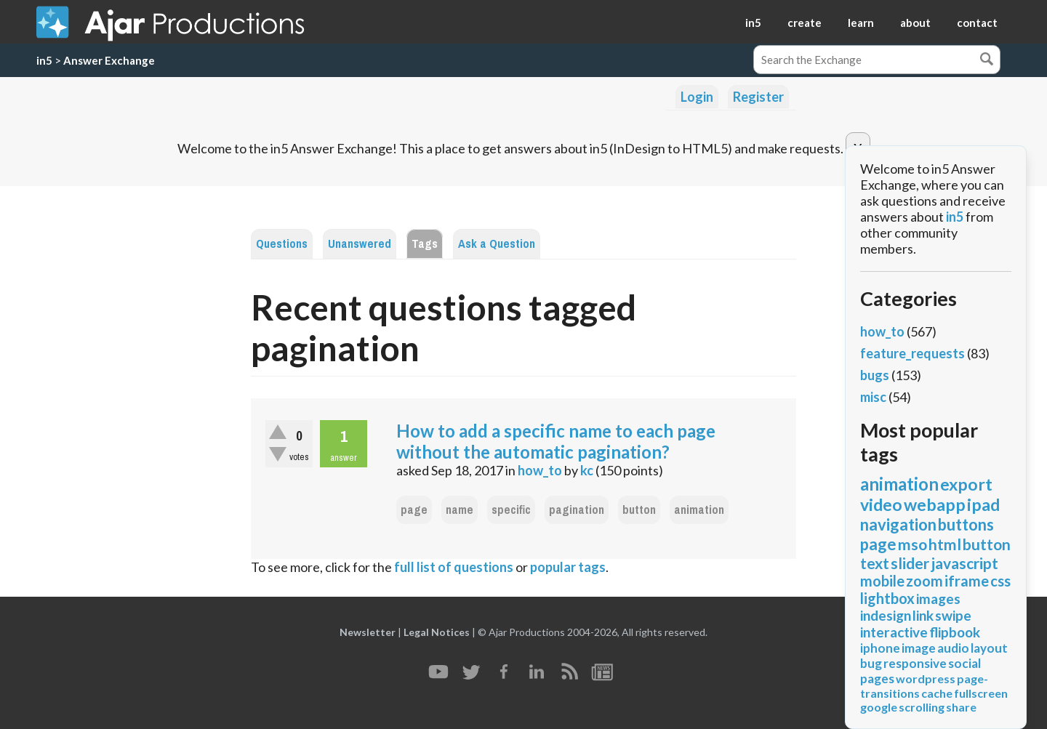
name (459, 510)
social (964, 663)
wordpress (925, 678)
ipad (983, 504)
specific (511, 510)
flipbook (954, 632)
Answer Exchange (109, 60)
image (919, 648)
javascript (964, 563)
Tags (425, 244)
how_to (540, 470)
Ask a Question (496, 244)
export (966, 484)
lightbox (887, 598)
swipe (953, 615)
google (878, 707)
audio (953, 648)
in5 (753, 22)
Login (697, 97)
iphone (880, 648)
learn (861, 22)
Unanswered (359, 244)
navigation (898, 524)
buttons (966, 524)
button (639, 510)
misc (873, 397)
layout (989, 648)
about (915, 22)
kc (586, 470)
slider (910, 563)
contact (977, 22)
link (923, 615)
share (961, 707)
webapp (935, 504)
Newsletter (368, 632)
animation (699, 510)
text (874, 563)
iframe (966, 580)
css (1000, 580)
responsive (915, 663)
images (938, 598)
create (804, 22)
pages (877, 678)
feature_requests (912, 353)
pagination (576, 510)
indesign (885, 615)
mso (912, 544)
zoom (924, 580)
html (944, 544)
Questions (282, 244)
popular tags (568, 567)
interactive (894, 632)
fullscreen (981, 693)
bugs (874, 375)
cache (936, 693)
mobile (882, 580)
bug (871, 663)
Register (758, 97)
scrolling (921, 707)
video (881, 504)
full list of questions (453, 567)
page (414, 510)
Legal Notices (437, 632)
